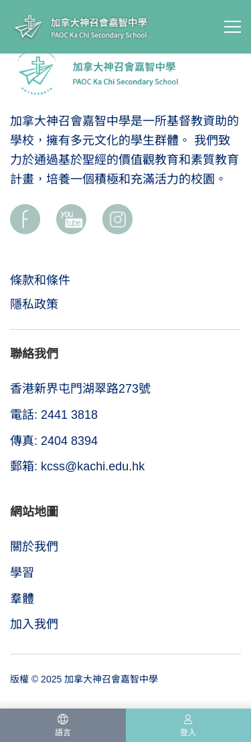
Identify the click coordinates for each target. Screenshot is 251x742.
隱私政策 (34, 304)
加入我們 (34, 624)
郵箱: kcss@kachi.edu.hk (77, 466)
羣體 (22, 599)
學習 (22, 572)
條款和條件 (40, 280)
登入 (188, 732)
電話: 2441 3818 (54, 415)
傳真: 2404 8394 (54, 441)
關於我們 (34, 546)
